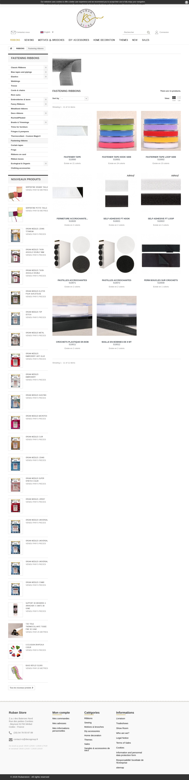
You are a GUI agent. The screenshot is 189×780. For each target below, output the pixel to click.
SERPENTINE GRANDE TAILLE (37, 187)
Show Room (122, 728)
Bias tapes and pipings (21, 72)
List (179, 98)
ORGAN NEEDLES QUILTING (36, 395)
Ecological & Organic (20, 163)
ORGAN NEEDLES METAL (35, 333)
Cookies (120, 747)
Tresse (14, 86)
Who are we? (122, 733)
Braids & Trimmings (20, 122)
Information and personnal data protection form (129, 753)
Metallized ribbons (19, 109)
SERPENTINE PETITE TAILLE (36, 208)
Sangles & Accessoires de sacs (97, 749)
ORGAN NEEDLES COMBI (35, 582)
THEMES (88, 740)
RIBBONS (20, 48)
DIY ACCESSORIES (92, 731)
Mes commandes (60, 718)
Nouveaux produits (26, 179)
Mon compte (61, 712)
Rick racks (16, 95)
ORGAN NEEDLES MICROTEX (36, 416)
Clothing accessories (20, 168)
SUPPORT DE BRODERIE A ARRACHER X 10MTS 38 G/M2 (36, 606)
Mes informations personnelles (60, 729)
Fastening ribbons (19, 141)
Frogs (13, 150)
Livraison (120, 718)
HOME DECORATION (92, 735)
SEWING (88, 723)
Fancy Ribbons (18, 104)
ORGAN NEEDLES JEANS (35, 458)
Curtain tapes (17, 145)
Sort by (55, 98)
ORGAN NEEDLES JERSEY (35, 499)
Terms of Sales (123, 743)
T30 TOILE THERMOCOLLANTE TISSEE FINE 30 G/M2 (36, 626)
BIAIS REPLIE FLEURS (34, 666)
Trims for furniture (19, 127)
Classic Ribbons (18, 67)
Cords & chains (18, 90)
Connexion (162, 32)
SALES (87, 744)
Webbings (15, 81)
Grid (174, 98)
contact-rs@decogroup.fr (26, 739)
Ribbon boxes (17, 159)
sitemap (120, 767)
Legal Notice (122, 738)
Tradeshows (122, 723)
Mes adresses (59, 723)
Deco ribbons (17, 113)
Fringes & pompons (20, 131)
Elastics (14, 77)
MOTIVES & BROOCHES (94, 727)
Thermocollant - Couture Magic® (26, 136)
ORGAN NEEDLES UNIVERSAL (37, 520)
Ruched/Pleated (18, 118)
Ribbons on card (18, 154)
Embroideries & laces (20, 99)
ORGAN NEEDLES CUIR (34, 437)
